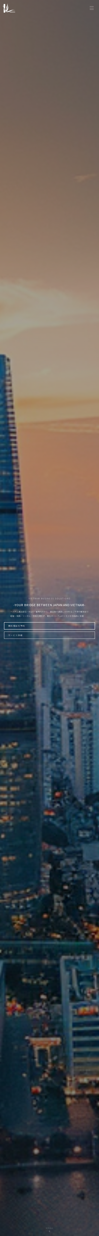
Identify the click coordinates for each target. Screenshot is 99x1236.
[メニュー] (91, 8)
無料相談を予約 (16, 625)
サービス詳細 (15, 635)
